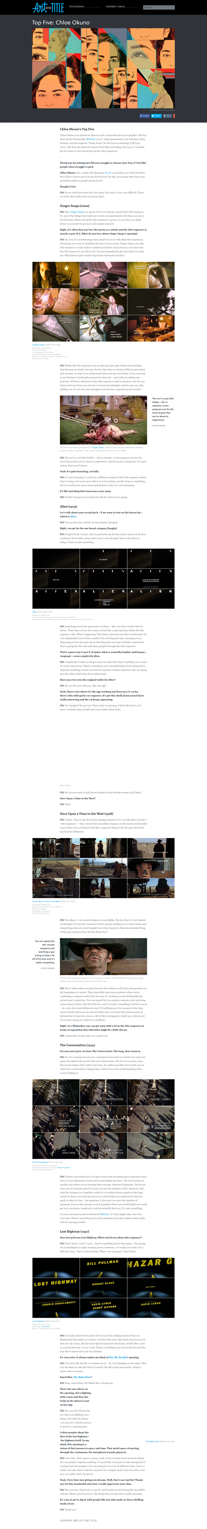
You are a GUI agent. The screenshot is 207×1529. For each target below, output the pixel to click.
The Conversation (40, 1162)
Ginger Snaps (77, 212)
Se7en (108, 173)
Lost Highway (38, 1321)
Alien (73, 516)
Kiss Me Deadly (117, 1357)
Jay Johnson (45, 1326)
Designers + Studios (120, 7)
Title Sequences (80, 7)
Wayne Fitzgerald (64, 1167)
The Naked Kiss (82, 1377)
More (174, 116)
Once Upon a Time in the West (46, 901)
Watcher (90, 139)
